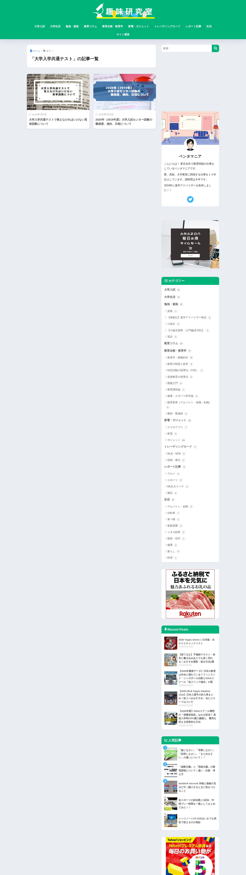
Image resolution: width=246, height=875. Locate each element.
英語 (172, 337)
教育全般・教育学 (112, 26)
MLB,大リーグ (178, 487)
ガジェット (176, 441)
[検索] (215, 48)
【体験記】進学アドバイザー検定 (189, 318)
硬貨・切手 (176, 539)
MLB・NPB (176, 454)
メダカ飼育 (176, 533)
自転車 (173, 514)
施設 (172, 494)
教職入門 (175, 384)
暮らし (173, 552)
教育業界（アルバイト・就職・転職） (189, 405)
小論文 (173, 324)
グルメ (173, 474)
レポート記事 (193, 26)
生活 (209, 26)
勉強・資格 (72, 26)
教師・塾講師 (177, 414)
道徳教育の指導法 (180, 377)
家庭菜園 (175, 527)
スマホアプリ (177, 428)
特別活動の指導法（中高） (185, 371)
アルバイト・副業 (180, 507)
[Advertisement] (190, 82)
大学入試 (39, 26)
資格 (172, 311)
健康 (172, 546)
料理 (172, 559)
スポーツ (175, 481)
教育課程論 (176, 390)
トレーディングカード (167, 26)
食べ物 (173, 520)
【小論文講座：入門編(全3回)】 (188, 331)
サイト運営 (123, 34)
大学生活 (55, 26)
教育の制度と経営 (180, 364)
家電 (172, 434)
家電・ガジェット (138, 26)
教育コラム (90, 26)
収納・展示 (176, 461)
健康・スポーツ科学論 (182, 397)
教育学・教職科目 (180, 358)
